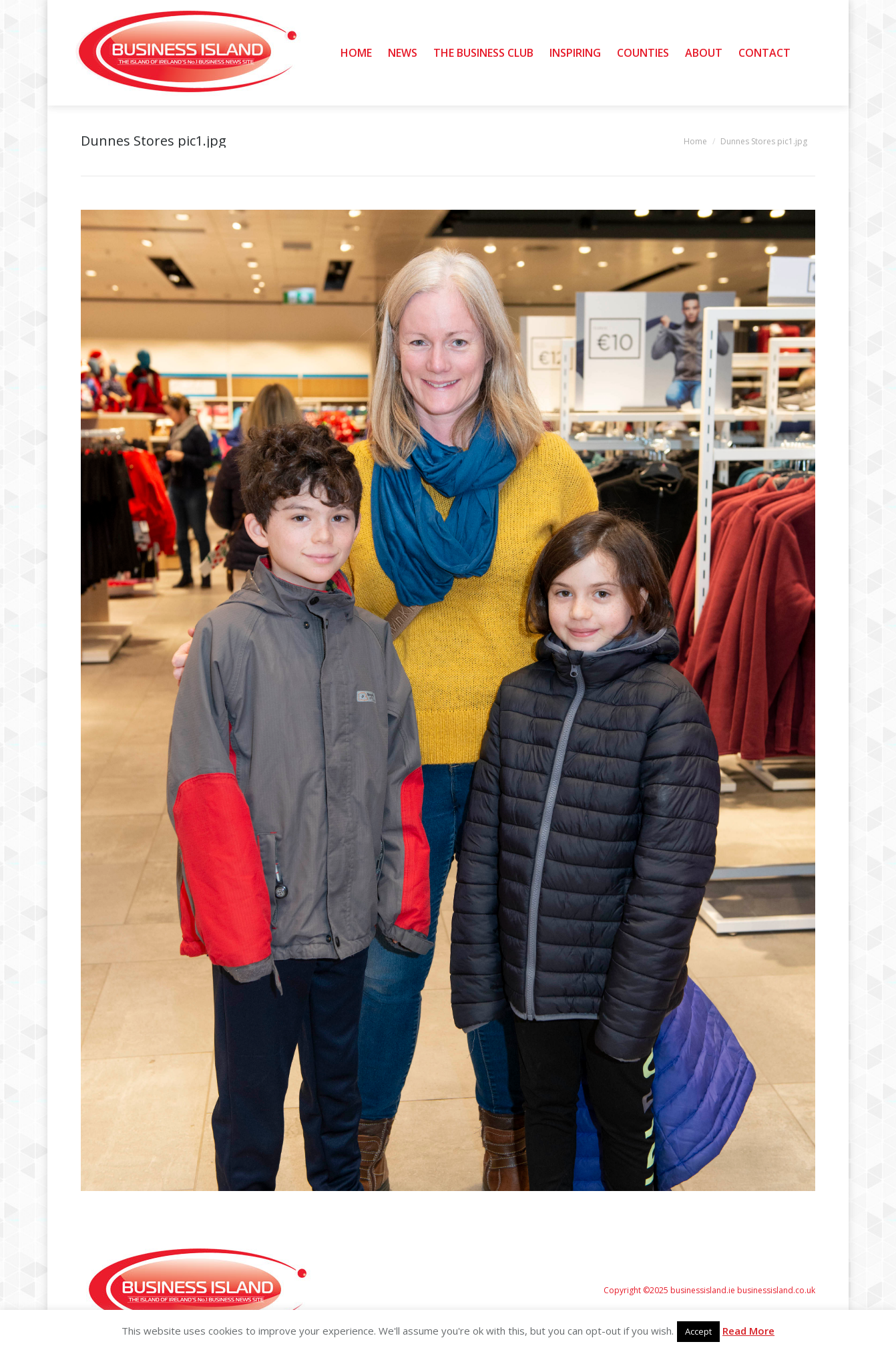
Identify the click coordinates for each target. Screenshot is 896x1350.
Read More (748, 1330)
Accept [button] (698, 1331)
